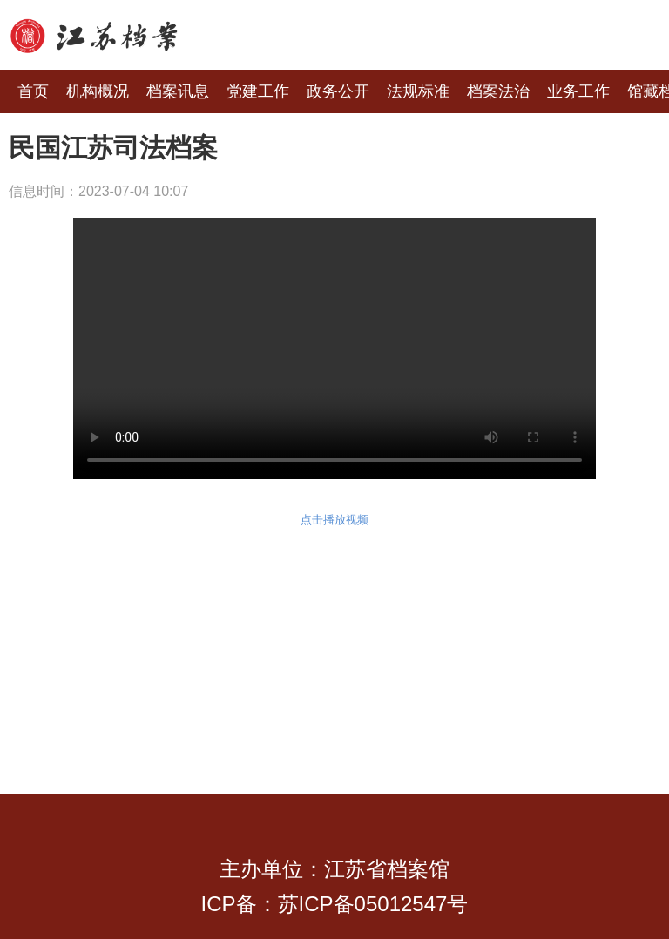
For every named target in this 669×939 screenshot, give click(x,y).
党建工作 (257, 91)
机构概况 (97, 91)
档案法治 (498, 91)
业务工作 (578, 91)
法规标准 (418, 91)
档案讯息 (177, 91)
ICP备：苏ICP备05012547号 (335, 903)
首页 (33, 91)
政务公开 (338, 91)
